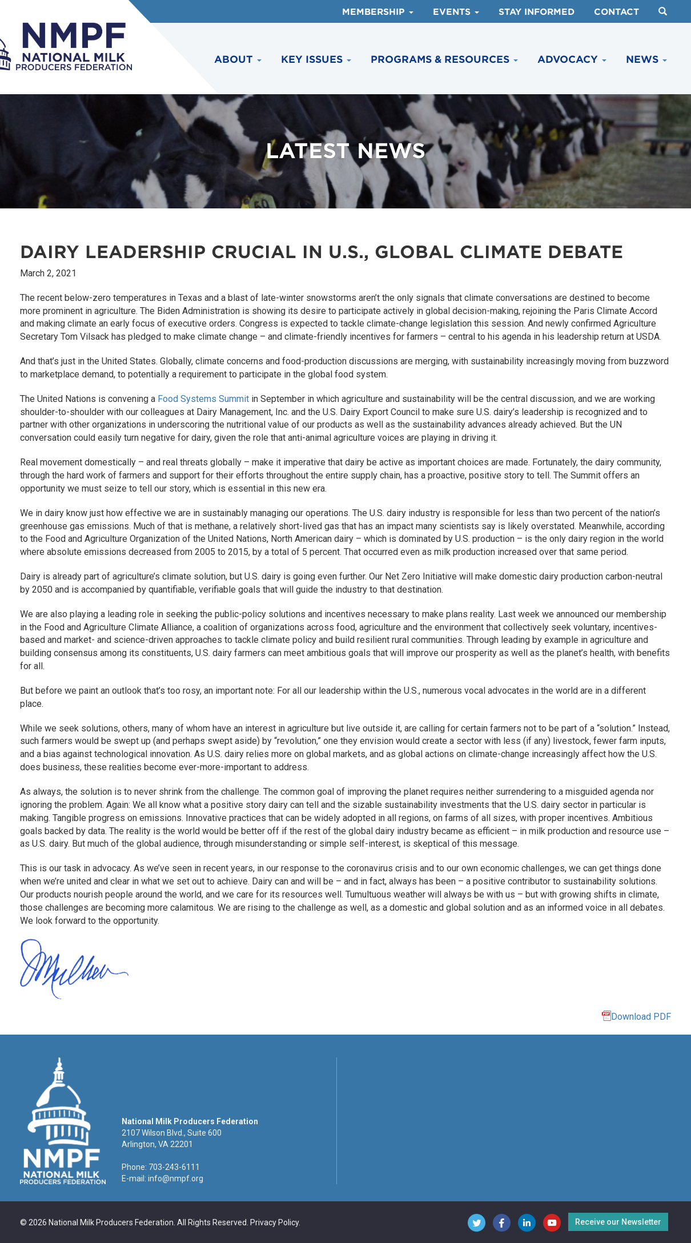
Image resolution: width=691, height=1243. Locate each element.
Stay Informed (537, 12)
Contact (616, 12)
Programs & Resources (444, 59)
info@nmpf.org (175, 1178)
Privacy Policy (274, 1222)
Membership (377, 12)
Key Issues (316, 59)
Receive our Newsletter (618, 1221)
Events (456, 12)
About (238, 59)
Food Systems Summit (203, 398)
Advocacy (571, 59)
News (646, 59)
